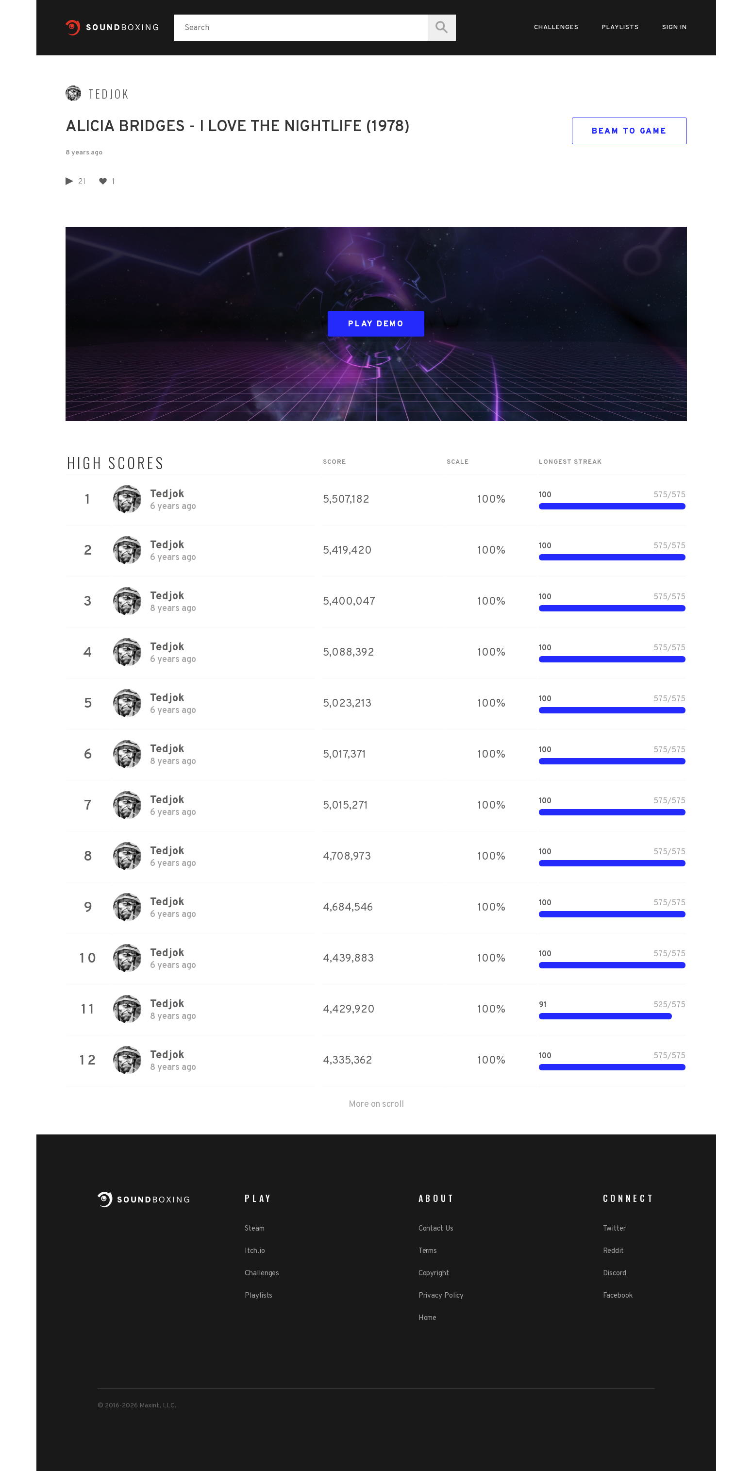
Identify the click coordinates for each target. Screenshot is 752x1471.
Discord (614, 1273)
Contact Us (435, 1229)
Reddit (613, 1251)
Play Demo (376, 324)
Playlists (620, 28)
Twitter (614, 1229)
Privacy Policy (441, 1296)
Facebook (618, 1296)
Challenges (556, 28)
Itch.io (255, 1251)
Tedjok (109, 93)
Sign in (674, 28)
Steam (255, 1229)
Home (427, 1318)
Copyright (433, 1273)
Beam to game (629, 131)
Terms (427, 1251)
